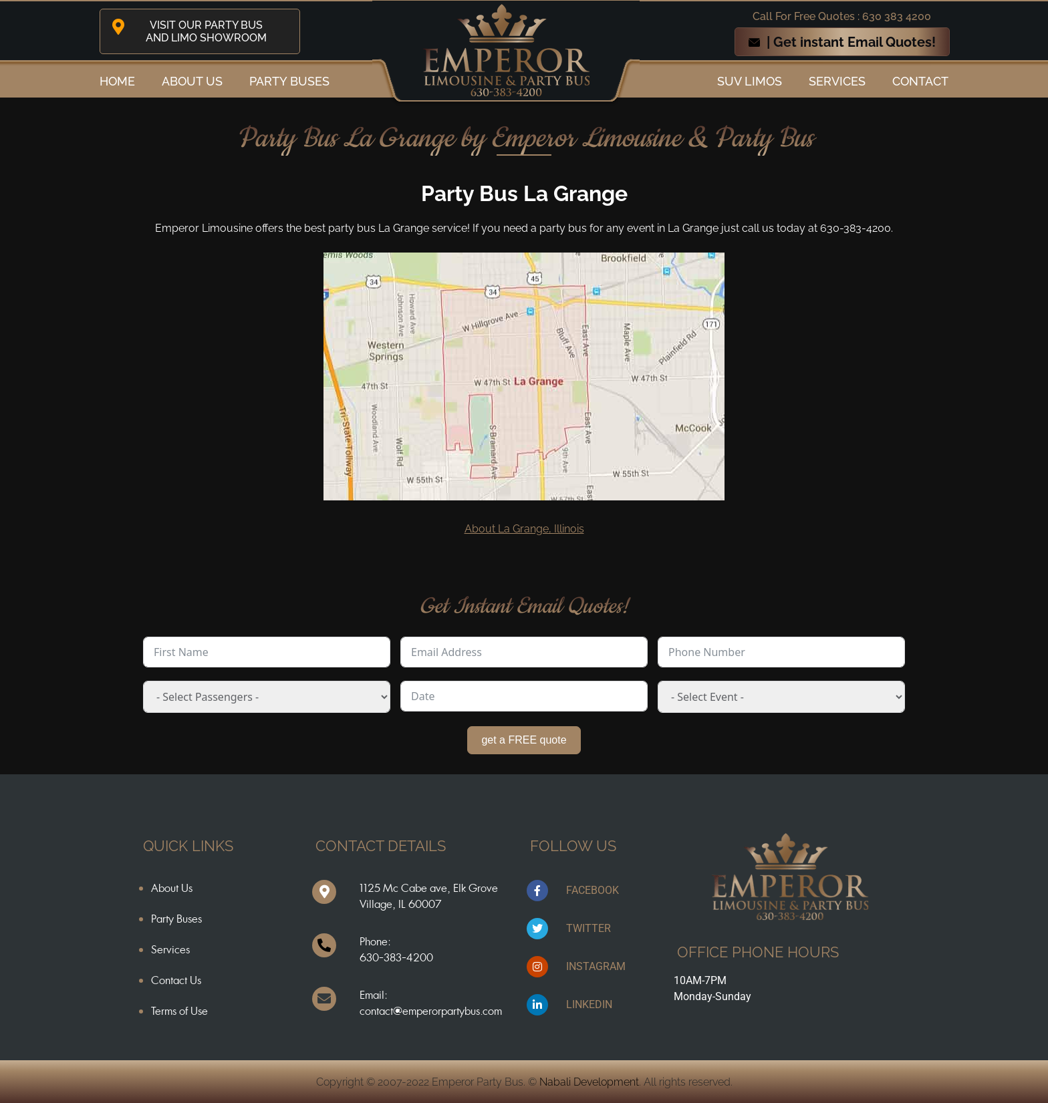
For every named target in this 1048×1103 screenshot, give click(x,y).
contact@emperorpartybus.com (431, 1010)
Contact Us (176, 980)
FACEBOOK (592, 890)
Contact (920, 81)
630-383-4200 (396, 957)
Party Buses (289, 81)
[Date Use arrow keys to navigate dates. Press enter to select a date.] (524, 696)
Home (117, 81)
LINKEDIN (589, 1004)
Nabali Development (589, 1082)
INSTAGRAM (596, 966)
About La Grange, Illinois (524, 528)
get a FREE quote (523, 740)
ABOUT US (192, 81)
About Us (171, 888)
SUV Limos (749, 81)
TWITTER (588, 928)
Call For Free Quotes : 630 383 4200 (842, 16)
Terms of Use (179, 1010)
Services (837, 81)
